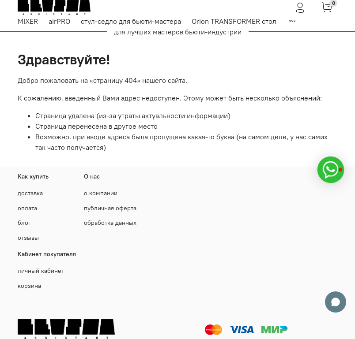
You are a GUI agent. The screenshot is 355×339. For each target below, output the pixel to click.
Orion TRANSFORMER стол (234, 21)
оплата (27, 208)
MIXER (28, 21)
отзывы (28, 238)
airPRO (59, 21)
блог (24, 223)
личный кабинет (41, 271)
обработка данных (110, 223)
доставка (30, 193)
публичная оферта (110, 208)
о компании (100, 193)
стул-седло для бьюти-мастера (131, 21)
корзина (29, 286)
